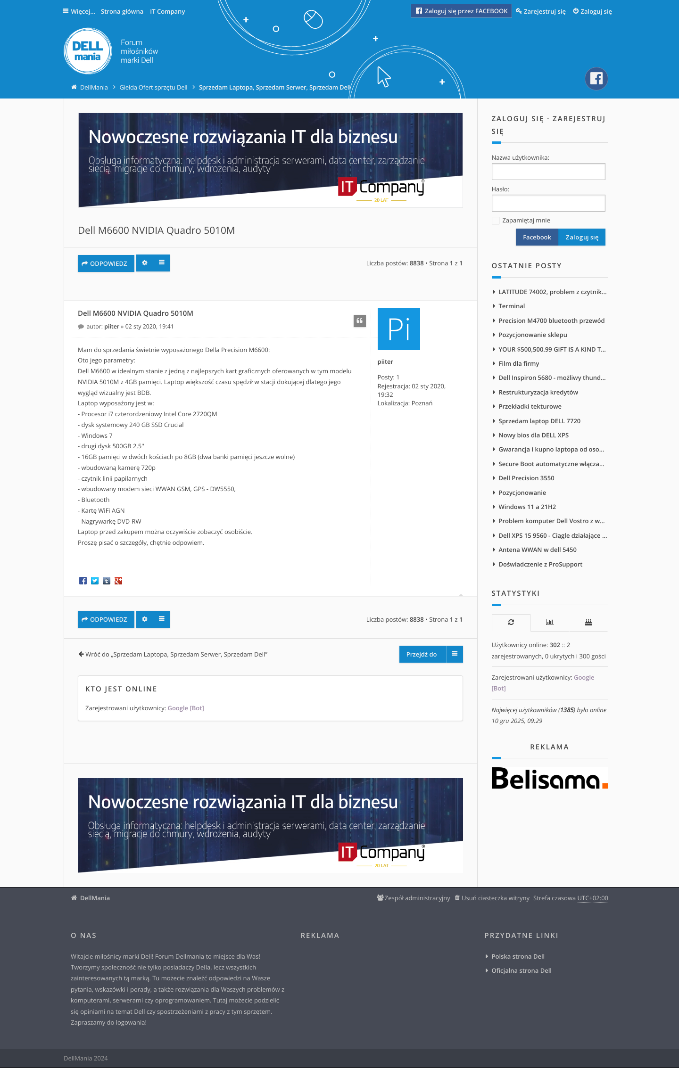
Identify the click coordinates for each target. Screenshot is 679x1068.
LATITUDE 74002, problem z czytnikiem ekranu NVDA (553, 292)
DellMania (95, 898)
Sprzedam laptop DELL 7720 (540, 423)
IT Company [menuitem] (169, 11)
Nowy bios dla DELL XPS (534, 437)
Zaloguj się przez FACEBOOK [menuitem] (461, 11)
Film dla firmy (519, 365)
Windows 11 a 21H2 (527, 509)
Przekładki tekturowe (530, 408)
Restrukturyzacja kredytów (539, 393)
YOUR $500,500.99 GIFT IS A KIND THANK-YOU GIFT (553, 350)
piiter (386, 362)
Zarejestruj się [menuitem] (545, 11)
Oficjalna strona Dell (522, 971)
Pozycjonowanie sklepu (533, 335)
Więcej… (84, 11)
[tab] (511, 626)
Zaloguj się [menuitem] (597, 11)
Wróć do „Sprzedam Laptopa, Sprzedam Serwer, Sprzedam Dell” (176, 654)
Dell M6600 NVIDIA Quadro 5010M (156, 231)
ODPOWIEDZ (108, 263)
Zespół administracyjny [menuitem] (417, 898)
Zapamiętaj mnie (521, 220)
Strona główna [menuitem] (124, 11)
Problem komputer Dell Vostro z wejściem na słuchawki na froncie (553, 524)
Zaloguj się (518, 119)
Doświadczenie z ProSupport (541, 568)
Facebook (537, 237)
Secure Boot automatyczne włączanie (553, 466)
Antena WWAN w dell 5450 (538, 553)
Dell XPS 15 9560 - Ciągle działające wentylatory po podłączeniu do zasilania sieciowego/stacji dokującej (553, 538)
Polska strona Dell (518, 957)
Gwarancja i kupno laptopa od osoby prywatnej (553, 451)
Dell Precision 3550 (527, 480)
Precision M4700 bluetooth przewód (552, 321)
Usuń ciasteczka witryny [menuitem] (496, 898)
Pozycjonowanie (523, 495)
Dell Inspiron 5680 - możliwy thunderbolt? (553, 379)
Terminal (512, 306)
